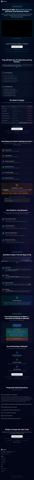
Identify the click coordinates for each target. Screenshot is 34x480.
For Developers (3, 459)
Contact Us (2, 471)
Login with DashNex (17, 46)
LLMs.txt (2, 464)
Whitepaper (3, 462)
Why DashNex (3, 457)
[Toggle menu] (32, 1)
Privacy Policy (3, 469)
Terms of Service (3, 468)
